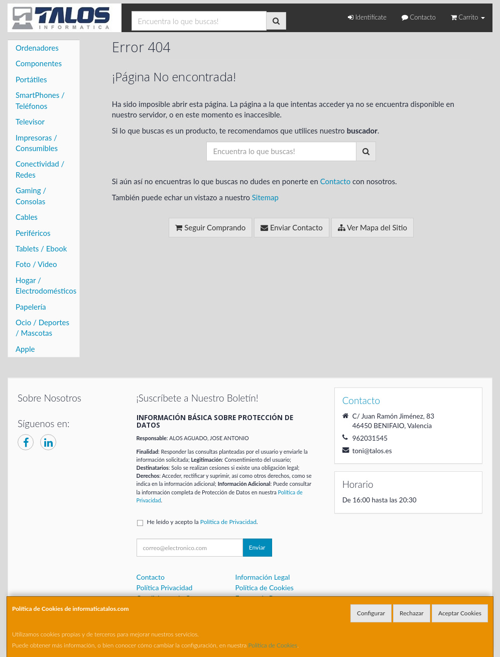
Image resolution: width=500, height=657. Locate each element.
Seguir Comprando (210, 227)
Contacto (419, 17)
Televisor (30, 121)
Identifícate (367, 17)
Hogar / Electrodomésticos (46, 285)
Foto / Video (36, 264)
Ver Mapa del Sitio (372, 227)
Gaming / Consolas (31, 195)
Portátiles (31, 79)
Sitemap (265, 197)
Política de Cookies (273, 645)
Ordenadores (37, 47)
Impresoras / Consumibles (37, 143)
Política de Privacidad (228, 521)
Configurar (371, 613)
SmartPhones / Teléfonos (40, 100)
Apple (25, 348)
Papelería (31, 306)
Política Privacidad (165, 587)
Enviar (257, 547)
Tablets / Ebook (41, 248)
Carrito (468, 17)
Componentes (39, 63)
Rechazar (412, 613)
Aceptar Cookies (459, 613)
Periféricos (33, 232)
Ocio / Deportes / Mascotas (42, 327)
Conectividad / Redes (40, 169)
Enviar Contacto (292, 227)
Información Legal (262, 577)
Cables (27, 216)
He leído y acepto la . (202, 521)
